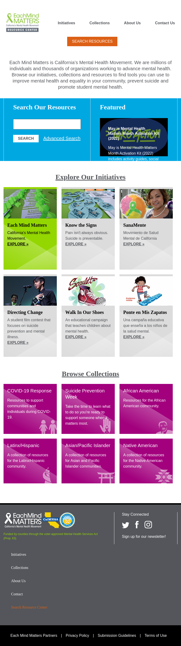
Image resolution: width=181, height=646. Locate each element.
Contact (17, 594)
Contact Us (165, 23)
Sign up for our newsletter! (144, 537)
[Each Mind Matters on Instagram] (148, 524)
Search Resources (92, 41)
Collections (99, 23)
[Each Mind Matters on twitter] (125, 524)
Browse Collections (90, 374)
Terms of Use (155, 636)
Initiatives (66, 23)
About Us (132, 23)
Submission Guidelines (117, 636)
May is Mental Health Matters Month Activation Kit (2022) (133, 133)
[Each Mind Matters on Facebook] (137, 524)
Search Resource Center (29, 607)
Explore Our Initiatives (90, 177)
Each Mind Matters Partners (33, 636)
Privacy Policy (77, 636)
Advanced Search (62, 138)
